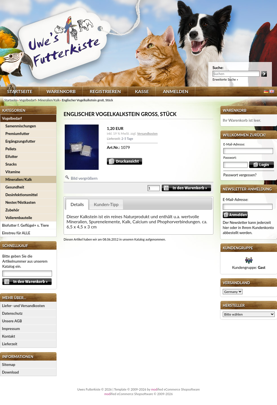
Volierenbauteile (18, 217)
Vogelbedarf (12, 118)
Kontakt (8, 336)
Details (77, 204)
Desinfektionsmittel (21, 194)
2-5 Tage (127, 138)
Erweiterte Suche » (225, 79)
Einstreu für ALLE (16, 233)
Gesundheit (14, 187)
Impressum (11, 328)
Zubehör (12, 210)
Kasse (142, 91)
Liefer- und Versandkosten (23, 305)
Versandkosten (147, 133)
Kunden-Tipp (106, 204)
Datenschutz (12, 313)
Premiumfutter (17, 133)
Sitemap (8, 364)
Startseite (19, 91)
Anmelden (175, 91)
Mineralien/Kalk (18, 179)
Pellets (10, 149)
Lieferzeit (9, 344)
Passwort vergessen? (240, 175)
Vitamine (12, 172)
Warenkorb (60, 91)
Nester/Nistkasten (20, 202)
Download (10, 372)
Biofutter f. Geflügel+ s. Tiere (25, 225)
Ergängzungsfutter (20, 141)
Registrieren (105, 91)
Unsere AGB (12, 321)
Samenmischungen (20, 126)
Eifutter (11, 156)
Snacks (11, 164)
